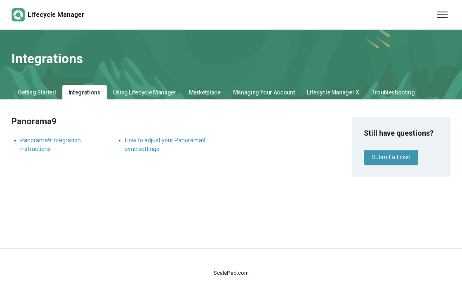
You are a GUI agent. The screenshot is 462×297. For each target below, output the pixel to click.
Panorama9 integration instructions (50, 144)
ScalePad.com (231, 273)
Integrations (84, 92)
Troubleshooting (393, 92)
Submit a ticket (391, 157)
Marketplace (205, 92)
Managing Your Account (264, 92)
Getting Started (37, 92)
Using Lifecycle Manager (145, 92)
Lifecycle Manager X (333, 92)
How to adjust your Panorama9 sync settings (165, 144)
